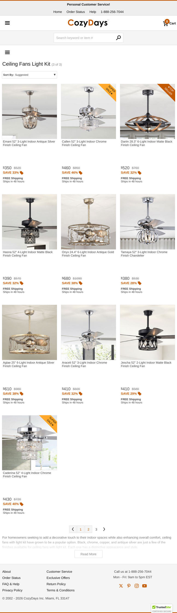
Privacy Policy (12, 590)
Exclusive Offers (58, 578)
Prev (73, 529)
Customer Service (59, 571)
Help (92, 12)
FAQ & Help (10, 584)
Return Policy (56, 584)
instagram (136, 586)
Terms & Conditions (60, 590)
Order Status (76, 12)
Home (57, 12)
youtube (144, 586)
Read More (88, 554)
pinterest (129, 586)
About (6, 571)
